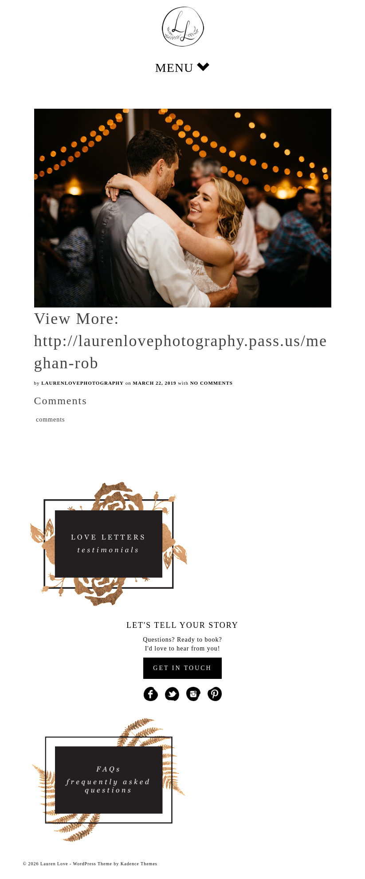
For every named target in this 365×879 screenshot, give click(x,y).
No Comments (211, 383)
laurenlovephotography (82, 383)
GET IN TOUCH (182, 668)
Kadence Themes (139, 863)
